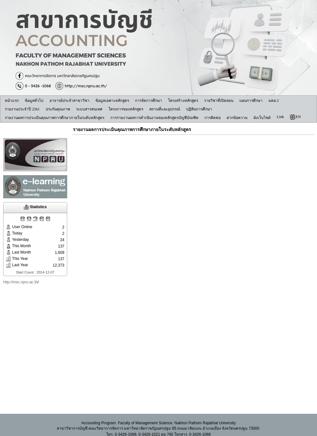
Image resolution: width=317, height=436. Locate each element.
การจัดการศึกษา (148, 100)
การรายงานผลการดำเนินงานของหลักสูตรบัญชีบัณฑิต (154, 118)
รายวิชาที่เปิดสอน (218, 100)
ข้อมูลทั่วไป (34, 100)
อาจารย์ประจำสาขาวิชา (69, 100)
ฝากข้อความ (237, 118)
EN (295, 117)
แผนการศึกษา (250, 100)
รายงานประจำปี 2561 (22, 109)
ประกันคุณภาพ (58, 109)
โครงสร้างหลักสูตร (183, 100)
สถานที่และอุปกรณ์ (164, 109)
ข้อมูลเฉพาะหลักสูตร (112, 100)
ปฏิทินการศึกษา (199, 109)
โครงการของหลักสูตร (125, 109)
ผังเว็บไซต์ (262, 118)
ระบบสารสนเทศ (89, 109)
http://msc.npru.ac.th (20, 282)
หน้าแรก (12, 100)
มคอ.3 (273, 100)
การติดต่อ (212, 118)
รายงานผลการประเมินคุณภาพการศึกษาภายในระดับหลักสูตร (54, 118)
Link (280, 117)
